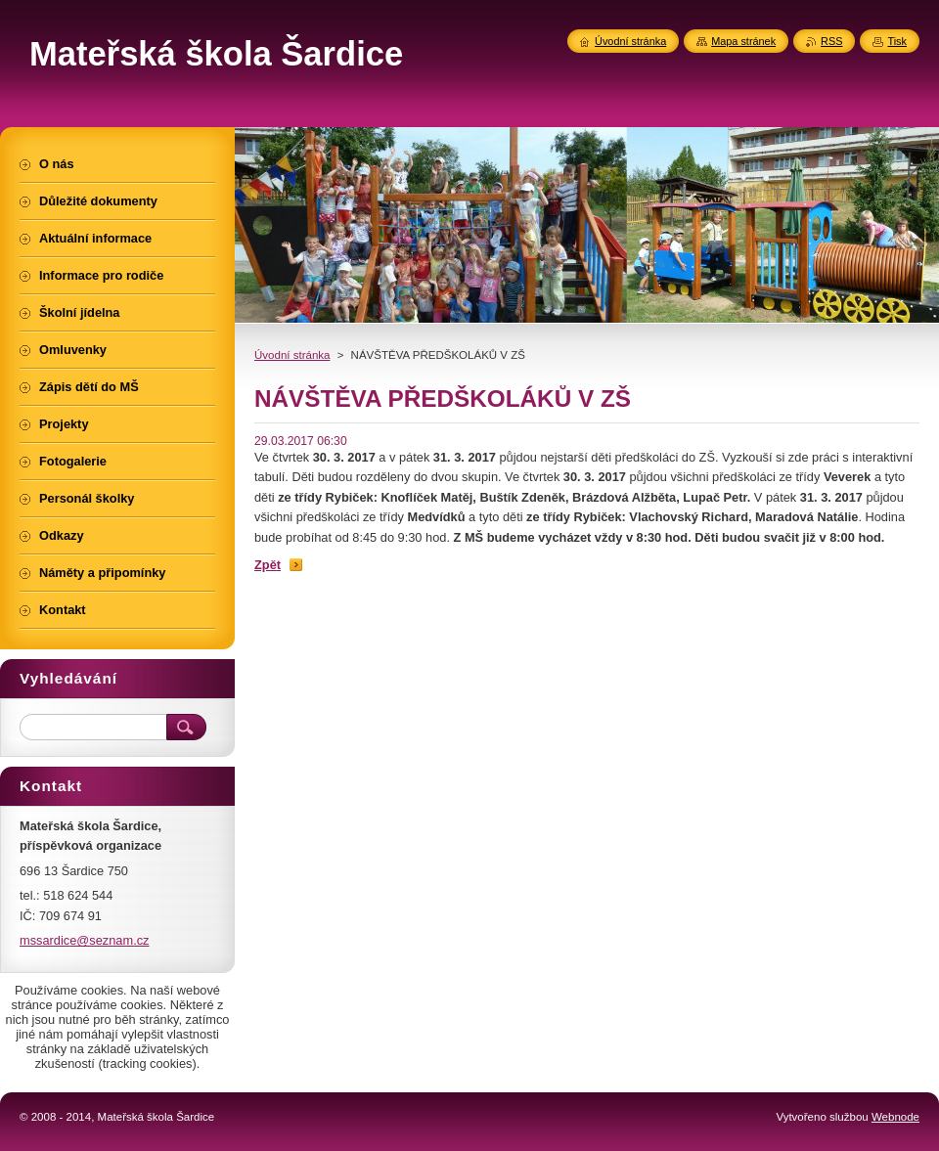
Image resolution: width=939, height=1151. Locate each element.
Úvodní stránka (292, 355)
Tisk (897, 41)
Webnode (895, 1117)
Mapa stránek (743, 41)
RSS (831, 41)
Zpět (267, 564)
